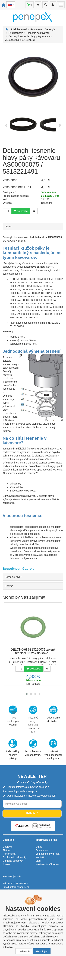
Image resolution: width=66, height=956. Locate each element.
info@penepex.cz (19, 887)
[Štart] (6, 29)
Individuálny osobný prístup (12, 749)
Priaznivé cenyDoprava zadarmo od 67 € (33, 719)
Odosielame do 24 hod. (53, 714)
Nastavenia (24, 951)
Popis (8, 226)
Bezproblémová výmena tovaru (33, 747)
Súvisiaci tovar (13, 576)
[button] (27, 694)
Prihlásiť (32, 813)
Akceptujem (41, 951)
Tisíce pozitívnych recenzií (13, 715)
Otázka (9, 586)
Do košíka (21, 211)
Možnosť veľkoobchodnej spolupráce (53, 749)
